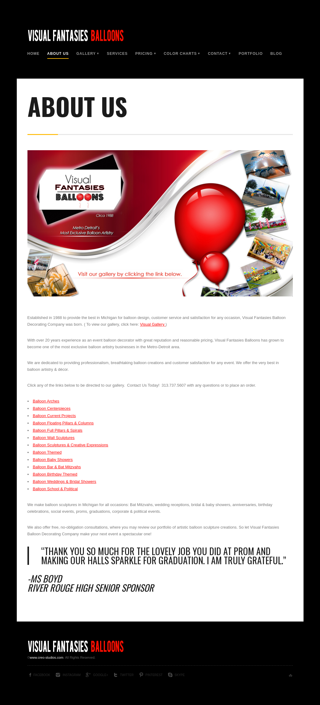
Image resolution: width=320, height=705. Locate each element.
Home (33, 53)
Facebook (42, 675)
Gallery (86, 53)
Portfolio (251, 53)
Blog (276, 53)
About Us (58, 53)
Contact (218, 53)
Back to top (290, 675)
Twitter (126, 675)
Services (117, 53)
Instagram (72, 675)
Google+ (100, 675)
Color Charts (180, 53)
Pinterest (154, 675)
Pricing (144, 53)
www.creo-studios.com (46, 657)
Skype (179, 675)
